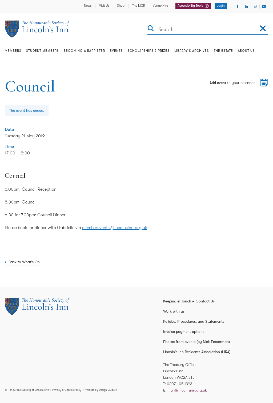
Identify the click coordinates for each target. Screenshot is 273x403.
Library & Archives (191, 51)
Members (13, 51)
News (87, 5)
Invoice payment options (183, 331)
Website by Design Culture (101, 389)
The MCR (138, 5)
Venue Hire (160, 5)
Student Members (42, 51)
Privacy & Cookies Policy (66, 389)
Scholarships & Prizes (148, 51)
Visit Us (104, 5)
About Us (246, 51)
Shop (121, 5)
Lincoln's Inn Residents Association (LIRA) (196, 352)
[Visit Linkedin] (246, 6)
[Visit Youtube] (264, 6)
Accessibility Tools (191, 5)
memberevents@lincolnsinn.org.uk (114, 227)
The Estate (223, 51)
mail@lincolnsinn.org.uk (187, 390)
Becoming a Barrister (84, 51)
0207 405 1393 (179, 384)
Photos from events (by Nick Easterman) (196, 342)
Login (221, 5)
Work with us (173, 311)
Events (116, 51)
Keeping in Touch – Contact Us (189, 301)
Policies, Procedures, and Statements (193, 321)
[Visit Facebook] (237, 6)
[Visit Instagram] (255, 6)
